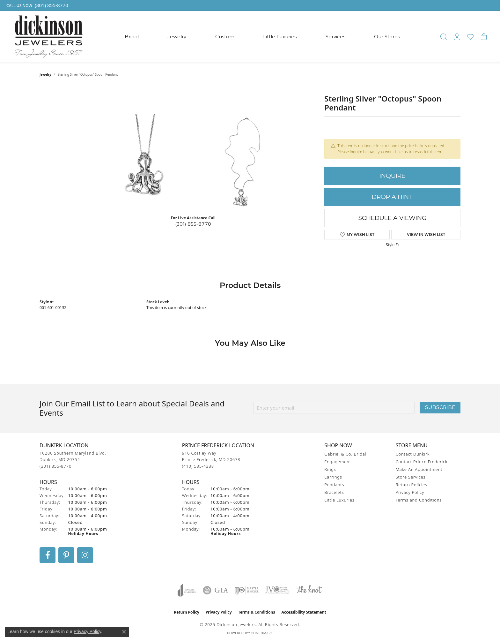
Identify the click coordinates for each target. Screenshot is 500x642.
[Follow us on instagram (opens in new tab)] (85, 555)
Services (335, 37)
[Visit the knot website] (309, 590)
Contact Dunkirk (413, 454)
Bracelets (334, 492)
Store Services (411, 477)
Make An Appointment (419, 469)
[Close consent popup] (124, 632)
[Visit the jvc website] (277, 590)
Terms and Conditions (419, 500)
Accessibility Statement (303, 612)
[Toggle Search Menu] (443, 36)
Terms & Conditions (256, 612)
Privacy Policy (410, 492)
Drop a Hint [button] (392, 196)
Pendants (334, 484)
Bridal (132, 37)
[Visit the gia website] (215, 590)
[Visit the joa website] (187, 590)
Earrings (333, 477)
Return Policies (411, 484)
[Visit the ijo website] (247, 590)
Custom (224, 37)
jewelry (45, 74)
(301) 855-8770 (193, 224)
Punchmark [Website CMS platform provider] (262, 633)
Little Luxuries (280, 37)
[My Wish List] (470, 36)
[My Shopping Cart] (483, 36)
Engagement (337, 462)
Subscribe (440, 407)
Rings (330, 469)
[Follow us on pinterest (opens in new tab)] (66, 555)
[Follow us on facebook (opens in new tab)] (47, 555)
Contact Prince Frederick (422, 462)
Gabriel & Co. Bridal (345, 454)
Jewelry (176, 37)
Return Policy (186, 612)
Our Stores (387, 37)
